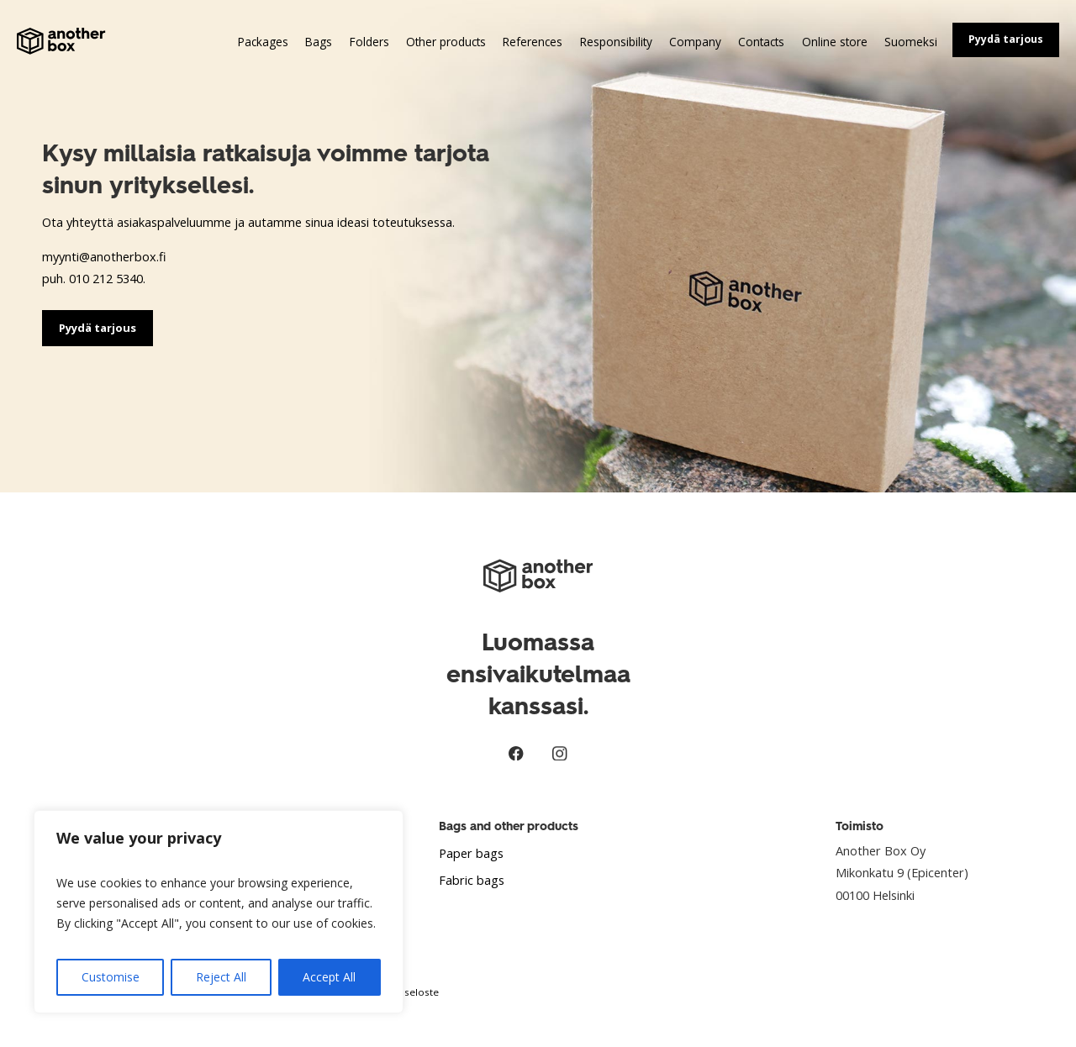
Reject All (221, 977)
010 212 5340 (106, 278)
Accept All (329, 977)
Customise (111, 977)
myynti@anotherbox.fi (104, 256)
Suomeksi (910, 42)
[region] (219, 911)
